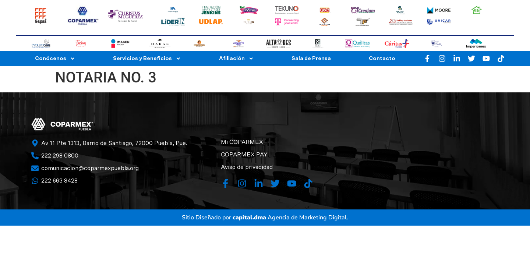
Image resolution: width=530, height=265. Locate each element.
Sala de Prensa (311, 58)
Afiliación (236, 58)
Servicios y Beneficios (147, 58)
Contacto (382, 58)
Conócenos (55, 58)
